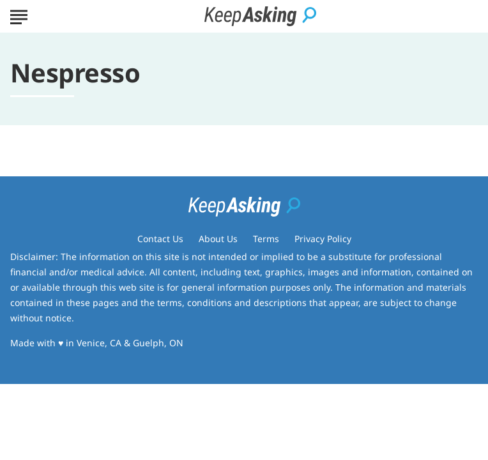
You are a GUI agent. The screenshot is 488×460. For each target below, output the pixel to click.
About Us (218, 239)
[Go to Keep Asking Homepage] (260, 16)
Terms (266, 239)
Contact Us (160, 239)
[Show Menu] (18, 15)
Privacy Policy (322, 239)
